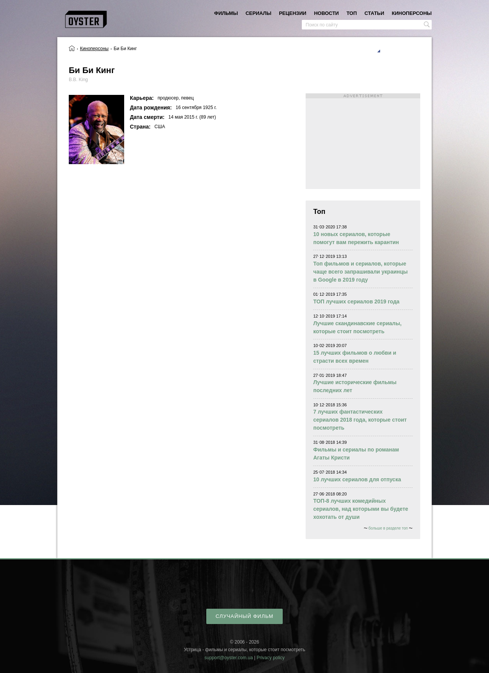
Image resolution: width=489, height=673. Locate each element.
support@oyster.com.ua (228, 657)
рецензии (292, 13)
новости (326, 13)
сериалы (258, 13)
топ (352, 13)
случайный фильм (244, 616)
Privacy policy (271, 657)
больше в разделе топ (388, 528)
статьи (374, 13)
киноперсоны (412, 13)
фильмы (226, 13)
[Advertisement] (363, 141)
